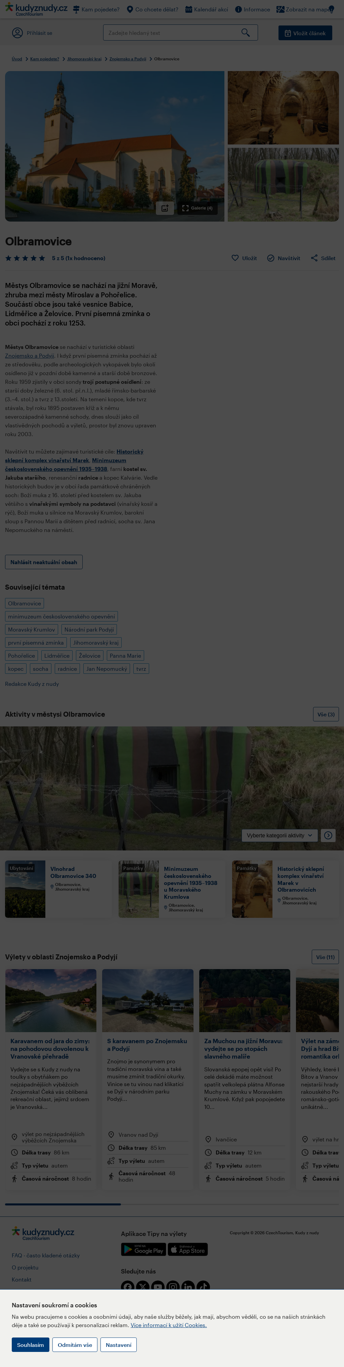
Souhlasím (30, 1345)
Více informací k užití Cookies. (169, 1325)
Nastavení (118, 1345)
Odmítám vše (75, 1345)
